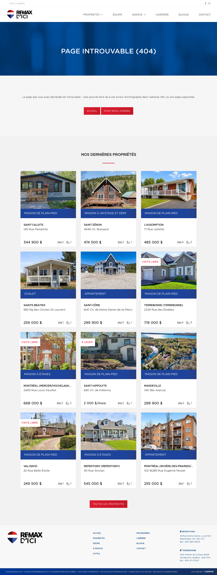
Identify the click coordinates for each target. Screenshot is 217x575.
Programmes (143, 533)
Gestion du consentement (165, 572)
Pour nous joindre (117, 111)
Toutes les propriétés (108, 504)
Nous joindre (17, 4)
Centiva (208, 571)
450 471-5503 (192, 561)
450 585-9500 (192, 542)
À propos (98, 548)
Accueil (92, 111)
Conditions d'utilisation (140, 572)
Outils (96, 554)
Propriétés (91, 15)
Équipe (117, 15)
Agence (137, 15)
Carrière (162, 15)
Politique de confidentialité (113, 572)
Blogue (184, 15)
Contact (205, 15)
